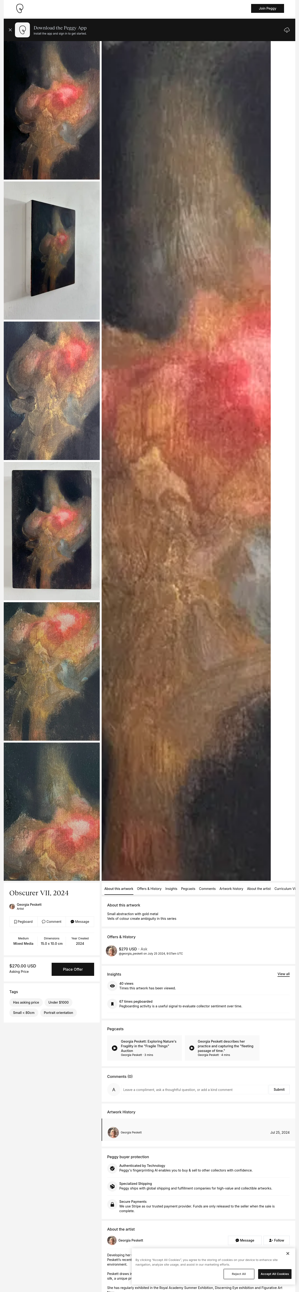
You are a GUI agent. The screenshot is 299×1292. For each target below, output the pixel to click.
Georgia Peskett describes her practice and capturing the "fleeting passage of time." (225, 1046)
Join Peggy (267, 8)
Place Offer (73, 969)
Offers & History (149, 889)
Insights (171, 889)
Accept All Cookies (275, 1274)
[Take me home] (19, 8)
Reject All (239, 1274)
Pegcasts (188, 889)
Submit (279, 1089)
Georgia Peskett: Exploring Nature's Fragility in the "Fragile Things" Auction (149, 1046)
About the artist (259, 889)
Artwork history (231, 889)
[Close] (288, 1253)
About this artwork (118, 889)
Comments (207, 889)
